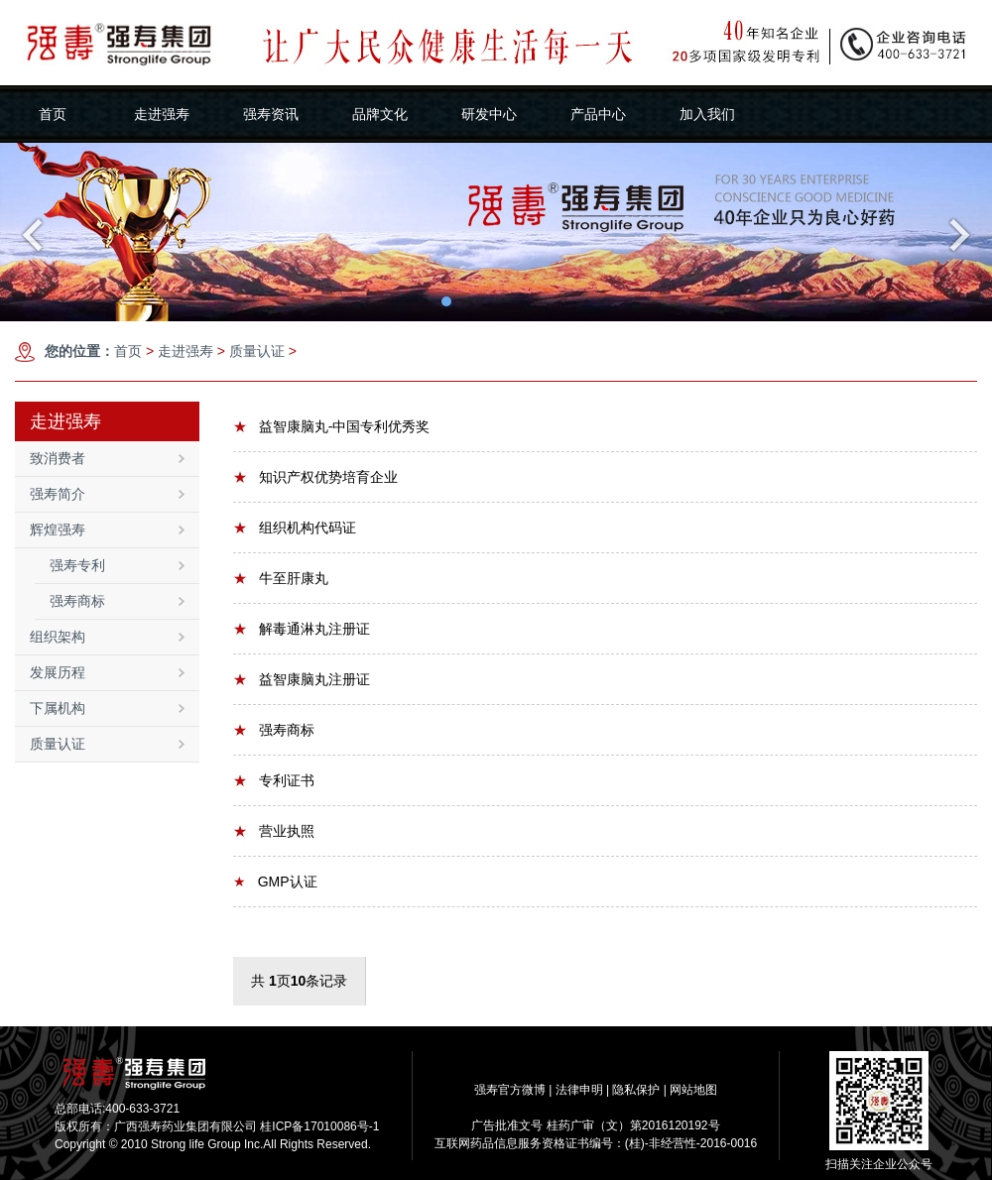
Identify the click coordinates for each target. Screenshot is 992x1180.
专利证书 (273, 780)
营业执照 (273, 831)
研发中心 (489, 114)
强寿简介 (107, 494)
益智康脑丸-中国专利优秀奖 (331, 426)
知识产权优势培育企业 (315, 477)
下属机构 (107, 708)
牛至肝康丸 (280, 578)
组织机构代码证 (294, 527)
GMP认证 (275, 881)
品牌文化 (380, 114)
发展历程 (107, 672)
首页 (52, 114)
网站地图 (693, 1090)
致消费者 (107, 458)
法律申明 (579, 1090)
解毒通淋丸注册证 (301, 629)
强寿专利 (117, 565)
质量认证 (257, 351)
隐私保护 (636, 1090)
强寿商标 (117, 601)
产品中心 (598, 114)
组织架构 (107, 637)
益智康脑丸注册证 (301, 679)
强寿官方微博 (510, 1090)
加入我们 (707, 114)
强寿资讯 (271, 114)
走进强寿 (161, 114)
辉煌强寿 (107, 529)
